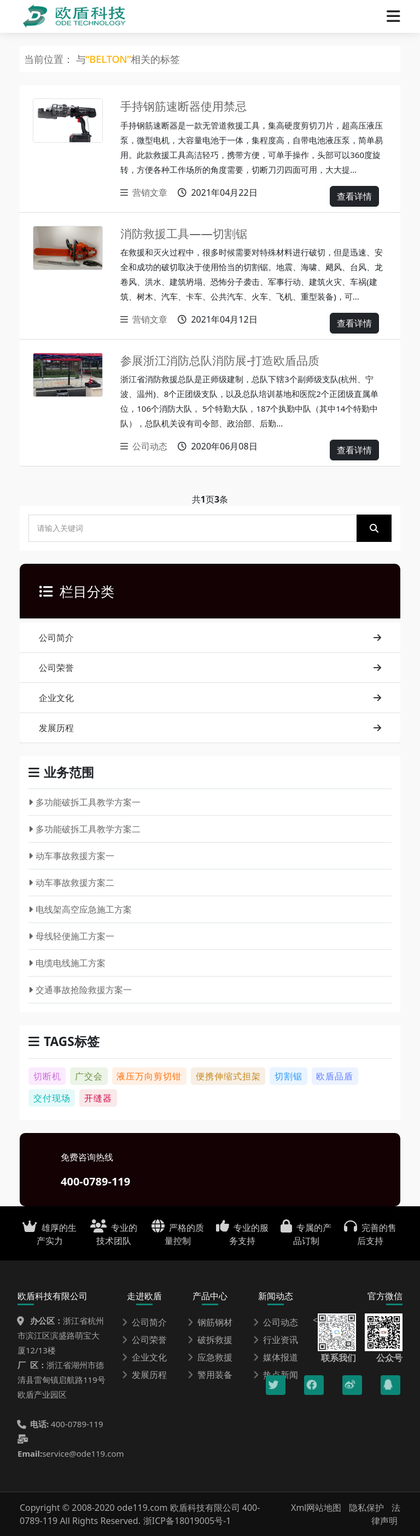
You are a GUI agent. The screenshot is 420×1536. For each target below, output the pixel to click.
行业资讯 (275, 1340)
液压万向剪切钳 (149, 1076)
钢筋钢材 (210, 1322)
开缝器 (98, 1098)
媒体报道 (275, 1357)
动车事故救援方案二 (71, 883)
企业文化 (210, 697)
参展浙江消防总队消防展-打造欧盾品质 (229, 360)
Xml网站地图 (317, 1508)
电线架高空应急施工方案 (80, 909)
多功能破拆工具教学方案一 (84, 802)
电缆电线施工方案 (67, 963)
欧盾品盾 (334, 1076)
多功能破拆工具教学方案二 (84, 829)
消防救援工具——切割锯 (189, 233)
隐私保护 (366, 1508)
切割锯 (288, 1076)
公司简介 (210, 637)
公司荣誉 (210, 667)
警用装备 (210, 1375)
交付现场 (52, 1098)
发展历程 (210, 728)
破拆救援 (210, 1340)
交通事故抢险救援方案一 (80, 990)
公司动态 (143, 446)
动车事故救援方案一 (71, 856)
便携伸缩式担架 (228, 1076)
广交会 (89, 1076)
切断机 (47, 1076)
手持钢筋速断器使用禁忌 (189, 105)
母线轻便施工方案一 (71, 936)
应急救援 (210, 1357)
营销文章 (143, 192)
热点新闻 (275, 1375)
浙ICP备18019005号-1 (187, 1521)
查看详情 (354, 196)
